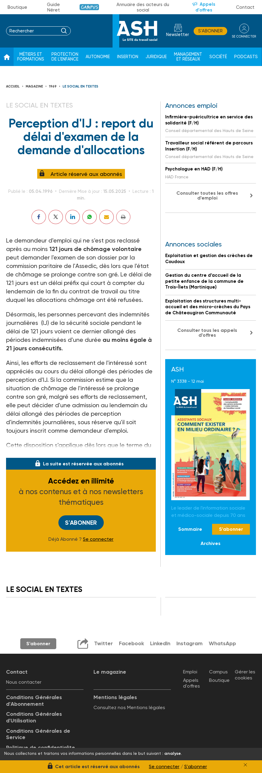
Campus (89, 7)
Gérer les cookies (245, 674)
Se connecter (98, 539)
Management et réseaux (188, 57)
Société (218, 56)
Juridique (156, 56)
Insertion (127, 56)
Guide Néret (53, 7)
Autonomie (98, 56)
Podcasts (246, 56)
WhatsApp (222, 643)
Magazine (34, 86)
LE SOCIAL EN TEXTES (80, 86)
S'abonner (210, 31)
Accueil (13, 86)
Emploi (190, 672)
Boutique (17, 7)
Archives (211, 543)
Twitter (103, 643)
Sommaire (190, 529)
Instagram (189, 643)
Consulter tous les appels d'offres (207, 332)
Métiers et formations (30, 57)
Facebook (131, 643)
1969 (53, 86)
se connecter (243, 36)
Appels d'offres (205, 7)
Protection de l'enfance (64, 57)
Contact (245, 7)
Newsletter (177, 34)
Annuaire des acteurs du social (142, 7)
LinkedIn (160, 643)
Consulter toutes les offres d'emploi (207, 195)
